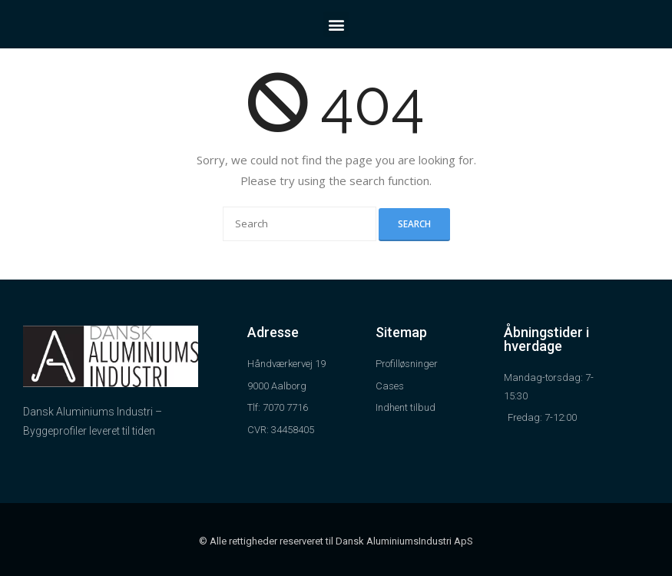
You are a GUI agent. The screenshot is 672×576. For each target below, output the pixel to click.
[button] (336, 24)
